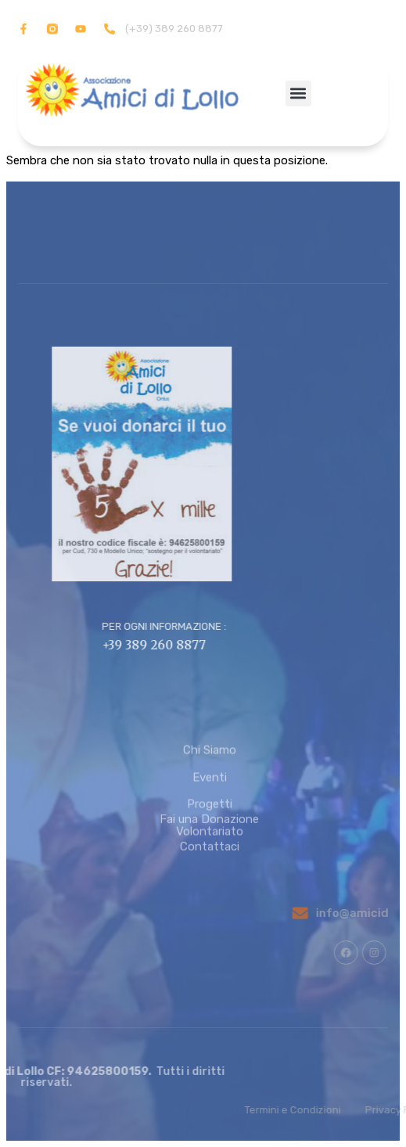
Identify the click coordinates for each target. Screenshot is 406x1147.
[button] (298, 93)
